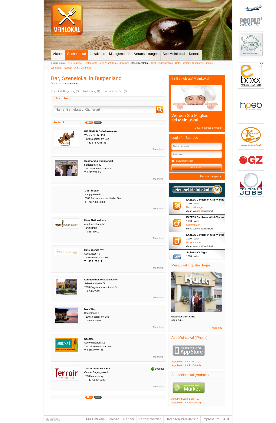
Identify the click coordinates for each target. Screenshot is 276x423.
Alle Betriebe (75, 63)
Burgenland (71, 83)
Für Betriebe (95, 419)
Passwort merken (184, 160)
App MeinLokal (174, 54)
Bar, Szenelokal (139, 63)
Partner (128, 419)
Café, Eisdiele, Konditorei (188, 63)
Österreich (56, 83)
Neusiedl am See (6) (115, 91)
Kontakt (194, 54)
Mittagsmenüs (119, 54)
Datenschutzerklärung (182, 419)
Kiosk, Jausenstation (161, 63)
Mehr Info (158, 149)
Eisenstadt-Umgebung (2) (65, 91)
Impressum (210, 419)
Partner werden (150, 419)
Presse (114, 419)
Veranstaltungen (146, 54)
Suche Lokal (76, 54)
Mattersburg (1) (91, 91)
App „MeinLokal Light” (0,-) (185, 361)
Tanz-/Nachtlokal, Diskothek (114, 63)
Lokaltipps (97, 54)
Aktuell (58, 54)
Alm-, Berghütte (82, 67)
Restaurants (90, 63)
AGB (226, 419)
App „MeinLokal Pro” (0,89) (186, 365)
